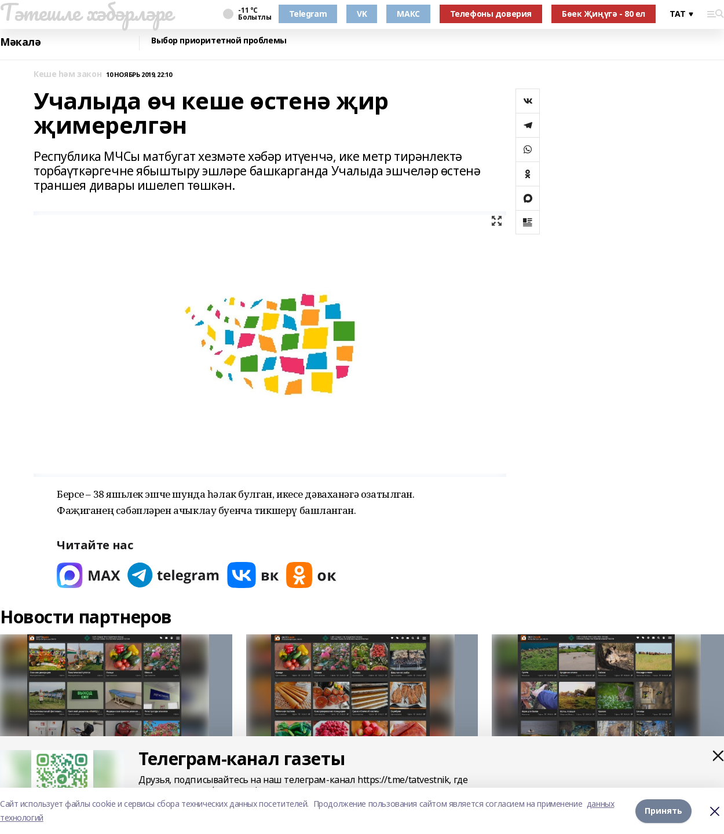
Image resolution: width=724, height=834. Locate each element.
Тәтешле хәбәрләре (86, 12)
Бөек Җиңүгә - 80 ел (603, 13)
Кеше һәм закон (67, 74)
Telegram (308, 13)
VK (362, 13)
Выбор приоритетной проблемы (219, 41)
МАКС (408, 13)
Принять (663, 810)
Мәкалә (20, 42)
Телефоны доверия (491, 13)
